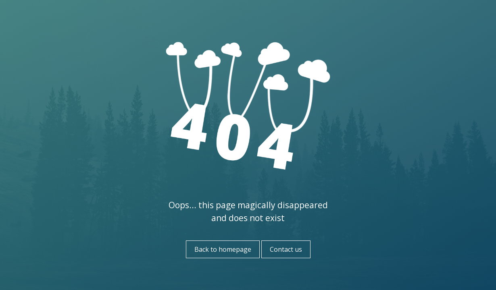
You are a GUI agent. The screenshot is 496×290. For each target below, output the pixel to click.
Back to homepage (222, 249)
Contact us (286, 249)
